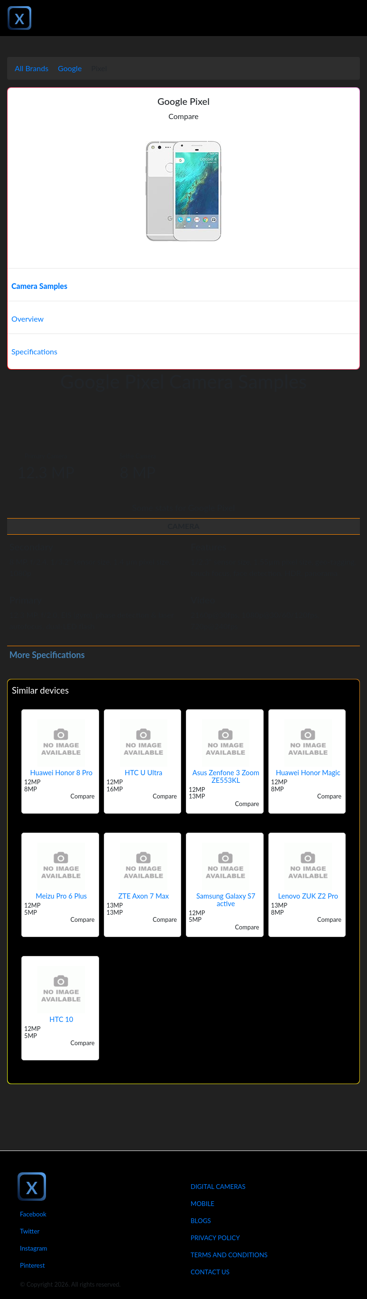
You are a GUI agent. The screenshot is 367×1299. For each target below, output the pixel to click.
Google (70, 68)
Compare (183, 116)
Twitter (29, 1231)
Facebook (33, 1214)
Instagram (33, 1248)
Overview (27, 318)
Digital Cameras (218, 1186)
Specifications (34, 351)
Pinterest (32, 1265)
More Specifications (47, 655)
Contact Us (210, 1272)
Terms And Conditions (229, 1255)
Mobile (202, 1203)
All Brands (31, 68)
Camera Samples (39, 285)
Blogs (201, 1221)
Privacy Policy (215, 1238)
